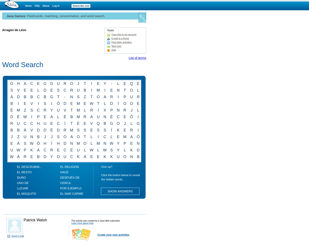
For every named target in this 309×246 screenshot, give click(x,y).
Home (28, 6)
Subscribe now (81, 6)
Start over (116, 46)
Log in (55, 6)
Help (113, 50)
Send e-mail (17, 236)
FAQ (37, 6)
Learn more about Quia (82, 223)
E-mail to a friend (120, 38)
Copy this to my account (123, 34)
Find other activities (121, 42)
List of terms (137, 58)
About (46, 6)
